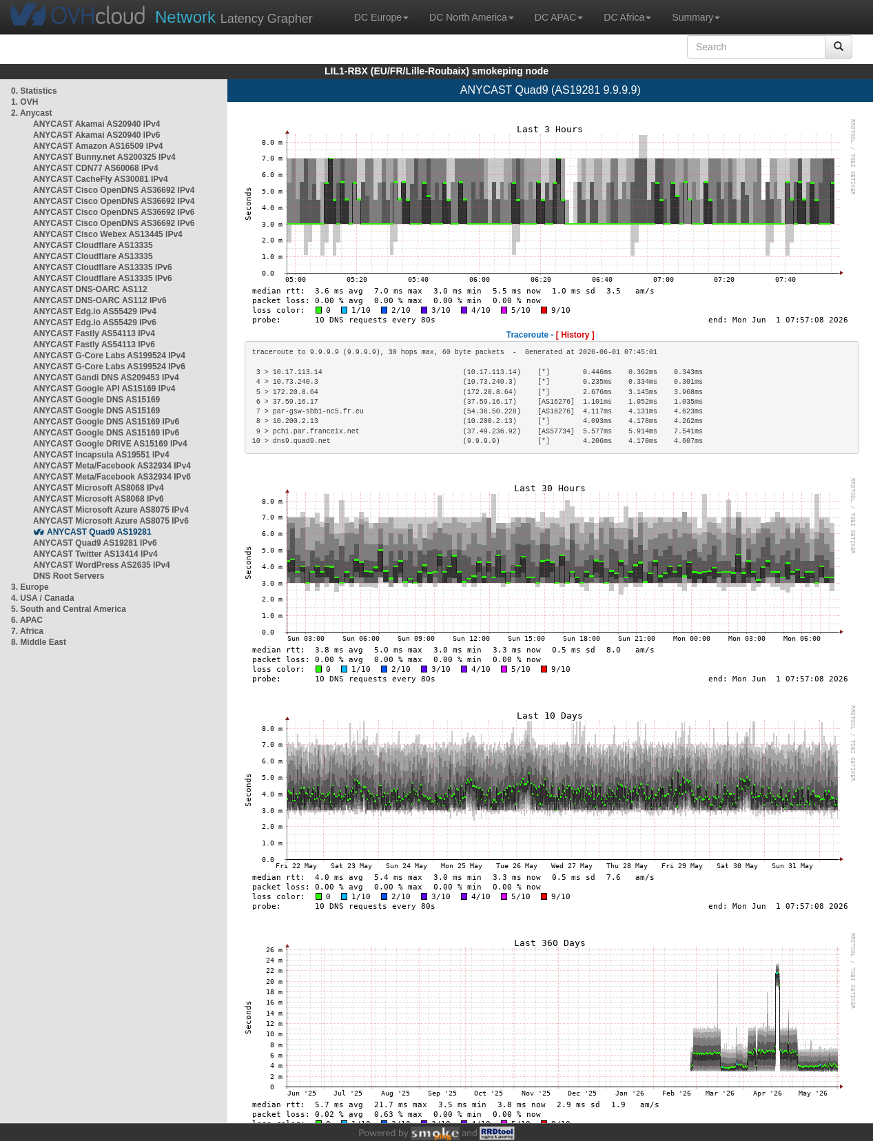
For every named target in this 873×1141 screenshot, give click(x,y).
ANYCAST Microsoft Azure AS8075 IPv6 (111, 521)
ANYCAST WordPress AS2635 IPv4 (101, 565)
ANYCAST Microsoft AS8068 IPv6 (98, 499)
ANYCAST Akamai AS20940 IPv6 (97, 135)
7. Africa (27, 631)
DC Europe (381, 17)
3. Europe (30, 587)
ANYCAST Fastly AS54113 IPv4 (94, 333)
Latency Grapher (234, 17)
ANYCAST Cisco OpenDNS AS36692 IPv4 (113, 190)
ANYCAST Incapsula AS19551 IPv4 (101, 455)
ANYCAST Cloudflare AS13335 (93, 245)
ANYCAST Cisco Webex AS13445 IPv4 (108, 234)
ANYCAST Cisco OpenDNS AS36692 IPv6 (113, 212)
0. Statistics (34, 91)
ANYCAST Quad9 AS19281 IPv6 (95, 543)
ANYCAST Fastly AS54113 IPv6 (94, 344)
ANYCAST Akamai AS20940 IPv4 (97, 124)
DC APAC (559, 17)
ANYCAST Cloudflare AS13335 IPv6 (102, 267)
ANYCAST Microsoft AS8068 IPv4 (98, 488)
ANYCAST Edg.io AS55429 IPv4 (94, 311)
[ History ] (575, 335)
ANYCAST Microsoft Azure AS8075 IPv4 (111, 510)
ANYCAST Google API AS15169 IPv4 (104, 388)
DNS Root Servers (68, 576)
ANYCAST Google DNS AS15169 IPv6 (106, 421)
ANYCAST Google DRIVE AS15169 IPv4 (110, 444)
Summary (696, 17)
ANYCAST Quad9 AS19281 (99, 532)
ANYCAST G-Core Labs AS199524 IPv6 (109, 366)
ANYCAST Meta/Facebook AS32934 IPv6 (112, 477)
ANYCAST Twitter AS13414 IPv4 (95, 554)
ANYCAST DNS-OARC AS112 (90, 289)
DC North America (471, 17)
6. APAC (27, 620)
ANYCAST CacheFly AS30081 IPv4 (100, 179)
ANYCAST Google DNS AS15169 (96, 399)
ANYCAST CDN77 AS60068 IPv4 (95, 168)
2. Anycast (31, 113)
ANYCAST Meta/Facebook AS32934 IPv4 (112, 466)
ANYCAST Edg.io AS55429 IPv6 (94, 322)
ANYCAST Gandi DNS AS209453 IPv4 (106, 377)
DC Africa (627, 17)
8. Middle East (38, 642)
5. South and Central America (68, 609)
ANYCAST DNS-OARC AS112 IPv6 (100, 300)
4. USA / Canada (42, 598)
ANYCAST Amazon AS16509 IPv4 (98, 146)
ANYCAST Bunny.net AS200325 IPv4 (104, 157)
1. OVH (24, 102)
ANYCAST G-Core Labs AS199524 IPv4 (109, 355)
